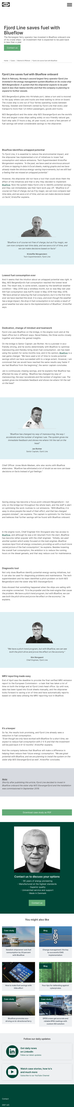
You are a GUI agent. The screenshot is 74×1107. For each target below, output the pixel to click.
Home (6, 61)
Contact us (12, 47)
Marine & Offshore (23, 61)
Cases (12, 61)
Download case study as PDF (37, 812)
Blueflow (6, 184)
